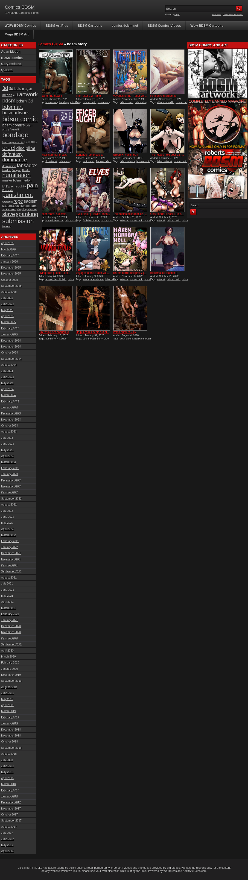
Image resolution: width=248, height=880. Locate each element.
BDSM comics (12, 58)
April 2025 (7, 316)
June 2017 (7, 839)
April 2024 (7, 389)
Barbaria (139, 338)
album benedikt (165, 102)
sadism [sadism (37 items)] (31, 201)
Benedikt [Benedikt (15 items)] (15, 129)
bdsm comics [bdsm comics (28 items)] (13, 125)
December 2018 (11, 729)
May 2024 (7, 383)
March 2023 (8, 462)
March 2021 (8, 608)
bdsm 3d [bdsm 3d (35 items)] (24, 101)
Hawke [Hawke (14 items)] (26, 170)
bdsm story (51, 102)
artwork (124, 220)
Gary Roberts (11, 64)
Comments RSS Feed (233, 14)
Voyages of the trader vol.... (93, 273)
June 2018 (7, 766)
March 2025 (8, 322)
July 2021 (7, 583)
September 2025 (11, 285)
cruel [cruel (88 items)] (8, 147)
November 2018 (11, 735)
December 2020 (11, 626)
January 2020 (9, 668)
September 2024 (11, 358)
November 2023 (11, 419)
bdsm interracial (54, 220)
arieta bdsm (97, 279)
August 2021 (9, 577)
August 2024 (9, 364)
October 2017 (9, 814)
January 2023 (9, 474)
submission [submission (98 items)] (18, 221)
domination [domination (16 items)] (9, 166)
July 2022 (7, 510)
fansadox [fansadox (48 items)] (27, 165)
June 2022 (7, 516)
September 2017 (11, 820)
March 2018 (8, 784)
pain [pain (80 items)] (32, 185)
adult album (126, 338)
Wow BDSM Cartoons (206, 25)
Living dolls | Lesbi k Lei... (54, 273)
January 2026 (9, 261)
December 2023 (11, 413)
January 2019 (9, 723)
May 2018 (7, 772)
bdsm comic (89, 102)
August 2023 (9, 431)
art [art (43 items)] (15, 94)
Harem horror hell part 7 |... (129, 273)
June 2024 (7, 377)
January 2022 (9, 547)
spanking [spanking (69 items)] (27, 214)
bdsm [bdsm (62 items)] (8, 101)
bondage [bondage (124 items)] (15, 135)
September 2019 (11, 680)
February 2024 (10, 401)
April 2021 (7, 601)
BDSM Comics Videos (164, 25)
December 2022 (11, 480)
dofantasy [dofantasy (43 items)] (12, 154)
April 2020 (7, 650)
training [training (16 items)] (7, 226)
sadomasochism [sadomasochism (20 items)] (14, 206)
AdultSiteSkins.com (195, 871)
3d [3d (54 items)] (5, 88)
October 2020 (9, 638)
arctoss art (88, 161)
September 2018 (11, 747)
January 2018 (9, 796)
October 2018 (9, 741)
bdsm (86, 338)
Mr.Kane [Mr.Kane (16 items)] (7, 186)
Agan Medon (10, 51)
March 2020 (8, 656)
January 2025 (9, 334)
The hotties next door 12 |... (130, 214)
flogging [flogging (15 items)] (16, 170)
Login (177, 14)
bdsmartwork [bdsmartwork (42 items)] (15, 112)
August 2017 (9, 826)
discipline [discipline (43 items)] (25, 148)
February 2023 (10, 468)
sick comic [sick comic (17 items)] (9, 209)
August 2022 (9, 504)
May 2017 (7, 845)
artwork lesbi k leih (55, 279)
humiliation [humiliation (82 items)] (16, 175)
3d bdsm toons (91, 220)
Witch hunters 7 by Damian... (124, 333)
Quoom (6, 70)
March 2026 (8, 249)
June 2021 (7, 589)
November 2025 (11, 273)
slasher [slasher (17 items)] (32, 209)
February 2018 (10, 790)
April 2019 (7, 705)
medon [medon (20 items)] (27, 180)
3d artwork (51, 161)
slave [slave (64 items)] (8, 214)
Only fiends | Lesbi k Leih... (167, 214)
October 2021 (9, 565)
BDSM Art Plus (57, 25)
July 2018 (7, 760)
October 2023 (9, 425)
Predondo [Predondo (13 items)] (7, 190)
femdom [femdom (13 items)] (6, 170)
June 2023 (7, 443)
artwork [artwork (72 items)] (28, 94)
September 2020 (11, 644)
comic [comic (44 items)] (30, 141)
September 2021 (11, 571)
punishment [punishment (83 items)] (17, 195)
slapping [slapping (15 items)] (21, 209)
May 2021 (7, 595)
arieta (86, 279)
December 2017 (11, 802)
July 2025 (7, 298)
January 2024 (9, 407)
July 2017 (7, 832)
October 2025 (9, 279)
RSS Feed (217, 14)
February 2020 (10, 662)
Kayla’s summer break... (53, 154)
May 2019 (7, 699)
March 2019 (8, 711)
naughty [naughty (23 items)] (20, 186)
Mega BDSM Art (17, 34)
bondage (64, 102)
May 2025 (7, 310)
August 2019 (9, 687)
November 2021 (11, 559)
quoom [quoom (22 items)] (7, 201)
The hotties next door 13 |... (167, 154)
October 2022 (9, 492)
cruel (106, 338)
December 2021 (11, 553)
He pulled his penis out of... (92, 332)
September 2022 (11, 498)
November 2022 (11, 486)
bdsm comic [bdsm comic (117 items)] (20, 119)
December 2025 (11, 267)
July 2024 (7, 371)
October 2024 (9, 352)
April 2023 (7, 456)
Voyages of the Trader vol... (130, 95)
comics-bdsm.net (125, 25)
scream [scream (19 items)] (31, 206)
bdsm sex (110, 279)
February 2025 (10, 328)
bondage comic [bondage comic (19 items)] (12, 142)
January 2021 (9, 620)
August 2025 (9, 291)
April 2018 (7, 778)
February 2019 (10, 717)
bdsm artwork (127, 161)
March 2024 (8, 395)
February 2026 (10, 255)
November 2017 (11, 808)
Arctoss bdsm (103, 161)
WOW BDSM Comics (20, 25)
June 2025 (7, 304)
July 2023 (7, 437)
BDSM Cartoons (90, 25)
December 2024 (11, 340)
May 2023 (7, 450)
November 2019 (11, 674)
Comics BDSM (20, 7)
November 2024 (11, 346)
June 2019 (7, 693)
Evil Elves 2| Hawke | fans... (93, 214)
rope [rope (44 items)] (18, 201)
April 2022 (7, 529)
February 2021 (10, 614)
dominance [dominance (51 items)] (14, 160)
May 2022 (7, 522)
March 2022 (8, 535)
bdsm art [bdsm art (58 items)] (12, 107)
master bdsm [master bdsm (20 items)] (11, 180)
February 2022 (10, 541)
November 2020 (11, 632)
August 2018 (9, 753)
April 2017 (7, 851)
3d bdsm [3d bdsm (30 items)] (16, 88)
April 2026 (7, 243)
